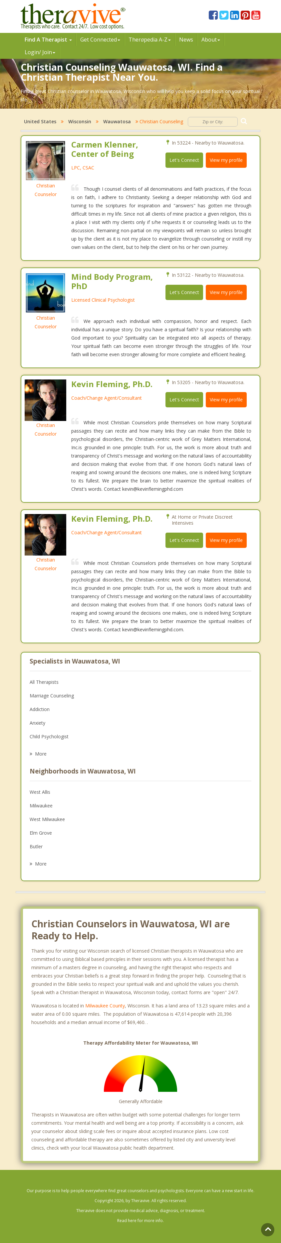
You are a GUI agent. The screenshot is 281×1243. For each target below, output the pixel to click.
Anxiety (37, 723)
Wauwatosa (117, 121)
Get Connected (100, 39)
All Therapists (44, 682)
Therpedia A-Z (150, 39)
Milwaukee (41, 805)
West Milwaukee (47, 819)
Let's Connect (184, 160)
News (186, 39)
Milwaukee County (105, 1005)
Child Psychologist (49, 736)
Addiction (40, 709)
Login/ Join (40, 52)
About (210, 39)
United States (40, 121)
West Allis (40, 792)
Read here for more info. (140, 1220)
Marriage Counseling (52, 695)
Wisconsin (79, 121)
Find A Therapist (48, 39)
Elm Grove (41, 833)
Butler (36, 846)
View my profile (226, 160)
